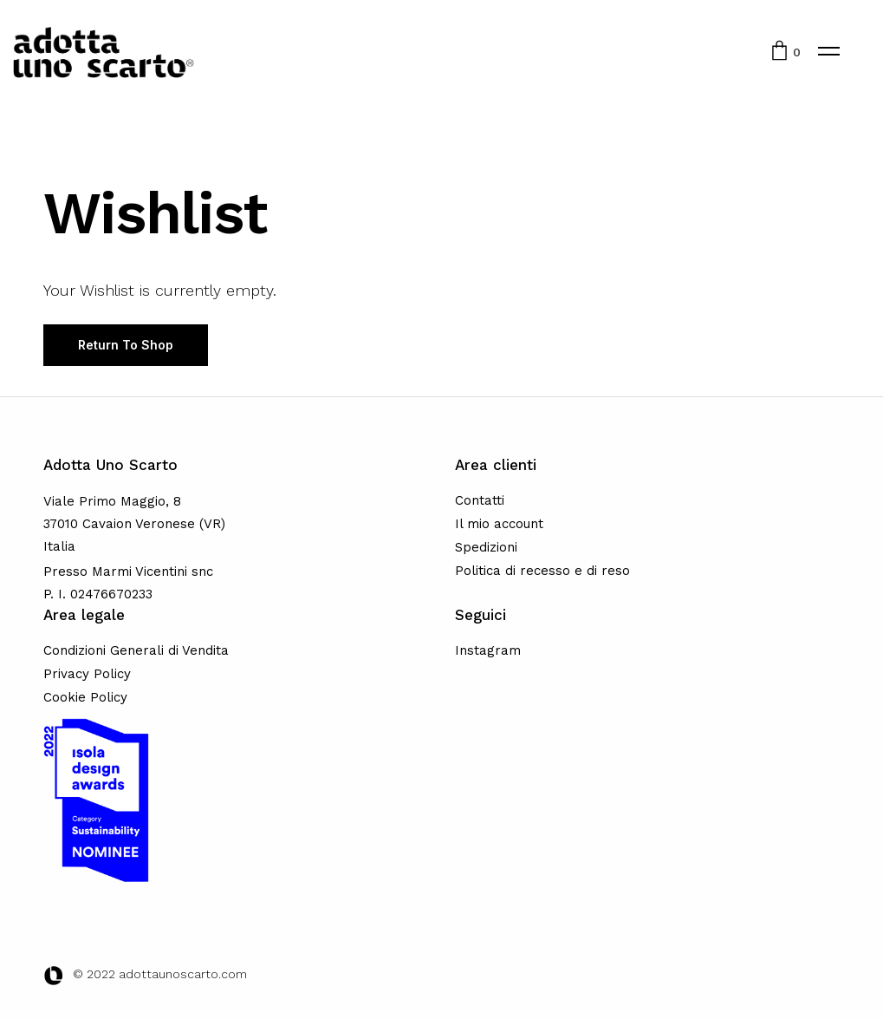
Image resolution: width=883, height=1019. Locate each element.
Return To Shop (125, 344)
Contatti (479, 500)
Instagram (488, 650)
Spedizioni (486, 547)
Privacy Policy (87, 674)
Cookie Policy (85, 697)
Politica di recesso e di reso (542, 570)
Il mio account (499, 524)
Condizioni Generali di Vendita (136, 650)
